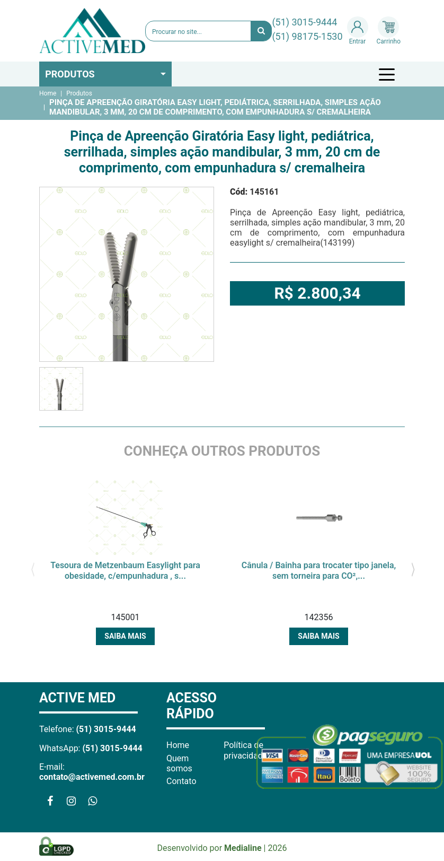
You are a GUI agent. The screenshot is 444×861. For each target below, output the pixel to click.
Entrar (357, 30)
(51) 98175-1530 (307, 36)
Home (47, 93)
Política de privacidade (245, 750)
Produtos (70, 74)
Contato (181, 781)
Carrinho (389, 30)
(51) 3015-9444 (304, 22)
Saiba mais (125, 636)
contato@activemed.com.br (92, 777)
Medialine (243, 848)
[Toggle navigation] (388, 74)
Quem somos (179, 763)
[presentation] (33, 568)
